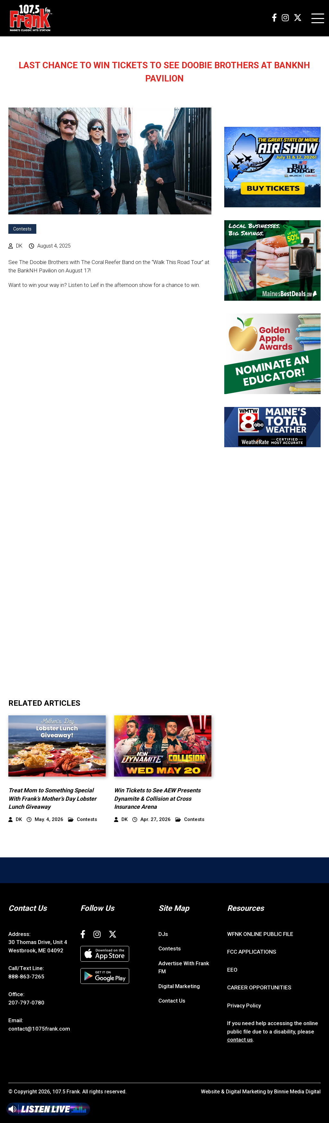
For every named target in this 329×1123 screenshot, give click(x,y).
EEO (232, 970)
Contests (22, 228)
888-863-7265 (26, 976)
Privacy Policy (244, 1005)
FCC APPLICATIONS (251, 951)
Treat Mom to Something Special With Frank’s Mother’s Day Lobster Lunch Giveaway (52, 798)
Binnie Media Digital (297, 1092)
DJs (163, 934)
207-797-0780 (26, 1002)
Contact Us (171, 1000)
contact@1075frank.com (39, 1028)
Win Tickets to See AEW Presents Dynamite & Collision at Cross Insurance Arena (157, 798)
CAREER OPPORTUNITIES (259, 987)
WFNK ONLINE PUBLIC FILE (260, 934)
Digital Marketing (179, 986)
